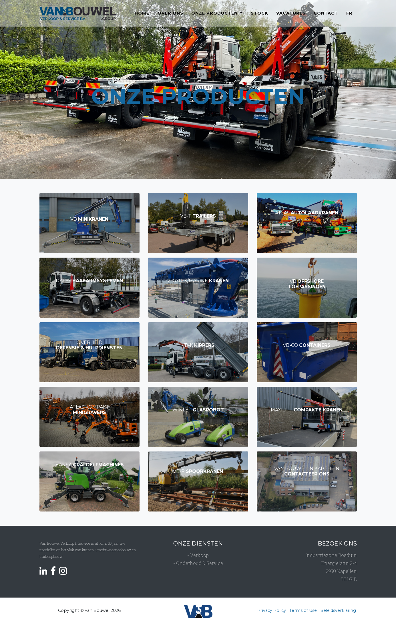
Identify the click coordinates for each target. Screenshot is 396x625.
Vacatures (291, 16)
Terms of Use (303, 610)
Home (142, 16)
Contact (326, 16)
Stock (259, 16)
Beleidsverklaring (338, 610)
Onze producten (215, 16)
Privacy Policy (271, 610)
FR (349, 16)
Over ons (170, 16)
